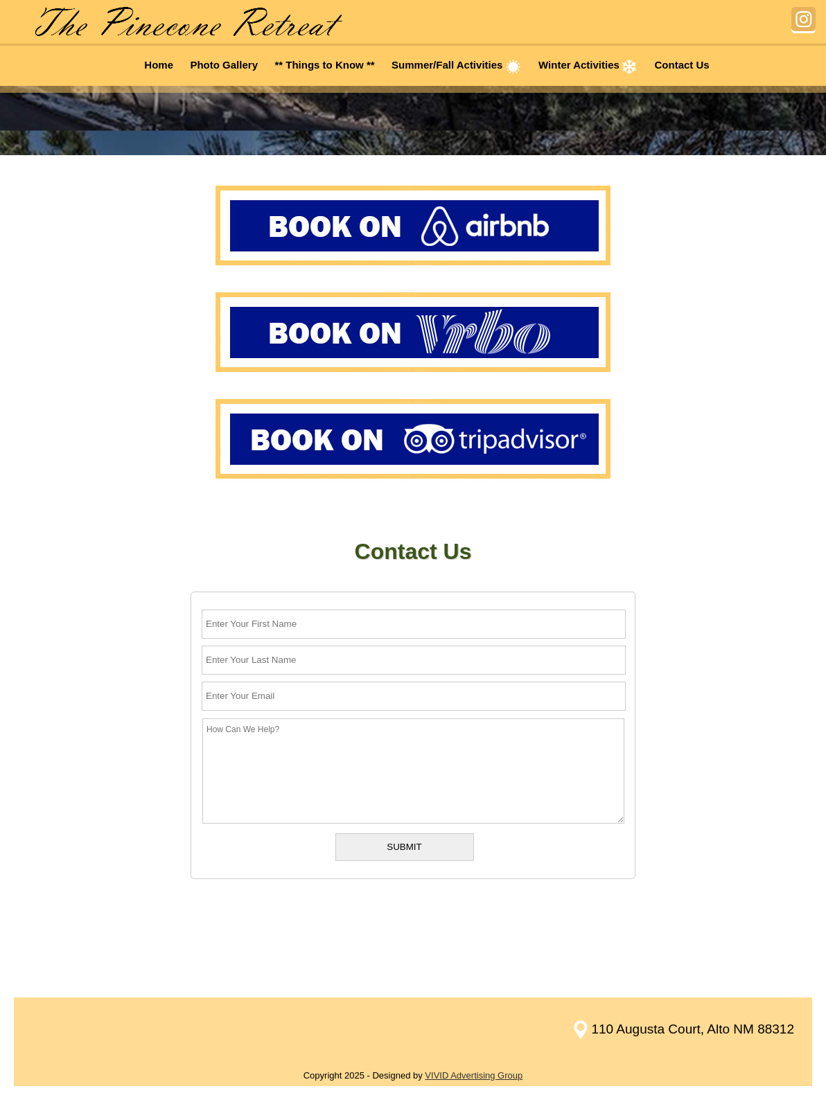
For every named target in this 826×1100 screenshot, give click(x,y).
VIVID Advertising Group (473, 1075)
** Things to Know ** (324, 65)
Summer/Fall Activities (457, 65)
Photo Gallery (224, 65)
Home (158, 65)
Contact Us (682, 65)
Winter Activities (588, 65)
